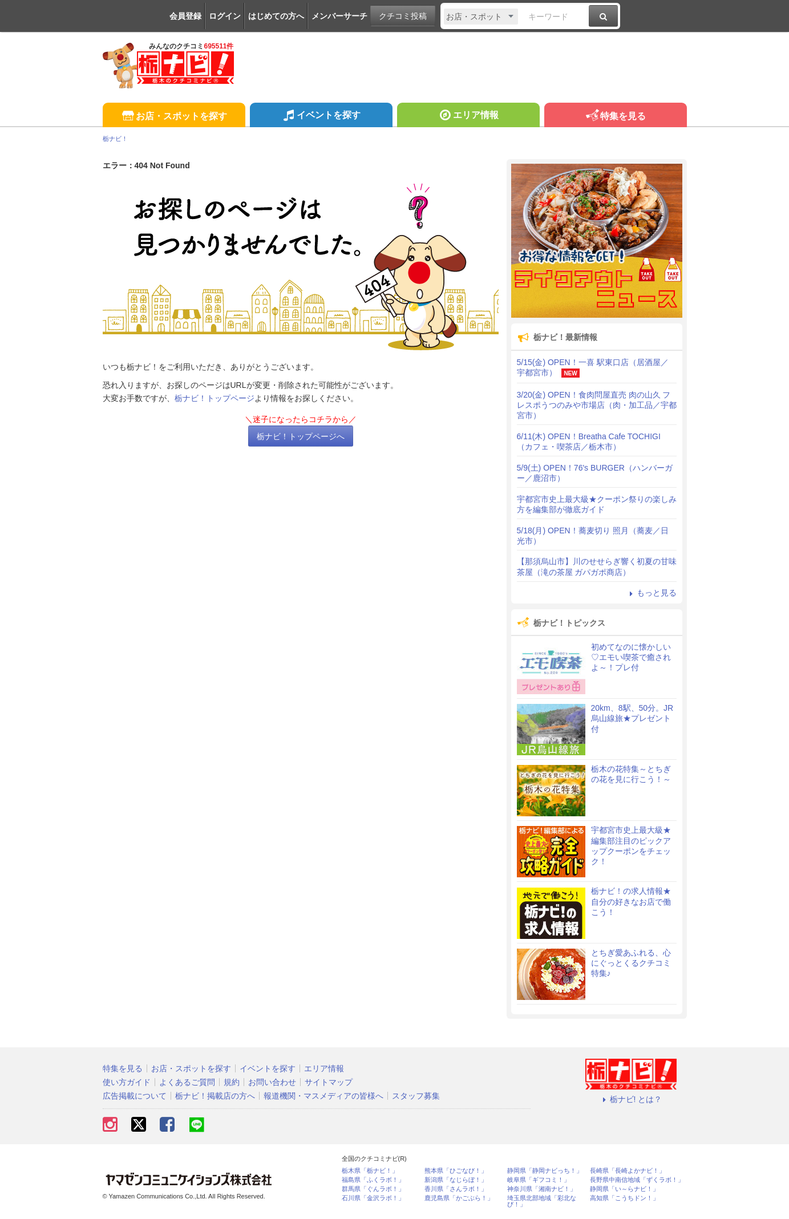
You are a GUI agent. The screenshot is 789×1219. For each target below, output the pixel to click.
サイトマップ (329, 1082)
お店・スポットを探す (173, 117)
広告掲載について (135, 1095)
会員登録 (185, 16)
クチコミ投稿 (403, 16)
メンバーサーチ (339, 16)
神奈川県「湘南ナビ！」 (541, 1189)
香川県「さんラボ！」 (455, 1189)
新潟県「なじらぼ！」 (455, 1180)
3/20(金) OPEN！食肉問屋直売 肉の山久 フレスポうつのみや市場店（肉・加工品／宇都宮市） (597, 405)
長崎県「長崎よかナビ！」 (627, 1171)
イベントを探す (321, 116)
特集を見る (615, 117)
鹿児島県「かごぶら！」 (458, 1198)
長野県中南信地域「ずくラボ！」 (637, 1180)
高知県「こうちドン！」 (624, 1198)
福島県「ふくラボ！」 (373, 1180)
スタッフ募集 (416, 1095)
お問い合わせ (272, 1082)
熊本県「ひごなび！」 (455, 1171)
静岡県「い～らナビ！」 (624, 1189)
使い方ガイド (127, 1082)
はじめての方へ (276, 16)
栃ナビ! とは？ (631, 1099)
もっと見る (651, 592)
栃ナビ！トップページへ (301, 436)
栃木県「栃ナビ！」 (370, 1171)
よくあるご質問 (187, 1082)
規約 (232, 1082)
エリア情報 (468, 116)
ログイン (225, 16)
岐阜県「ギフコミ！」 (538, 1180)
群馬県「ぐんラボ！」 (373, 1189)
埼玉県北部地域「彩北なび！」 (541, 1201)
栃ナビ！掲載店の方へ (215, 1095)
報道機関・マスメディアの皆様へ (323, 1095)
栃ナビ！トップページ (214, 398)
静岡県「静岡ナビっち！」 (544, 1171)
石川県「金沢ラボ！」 (373, 1198)
